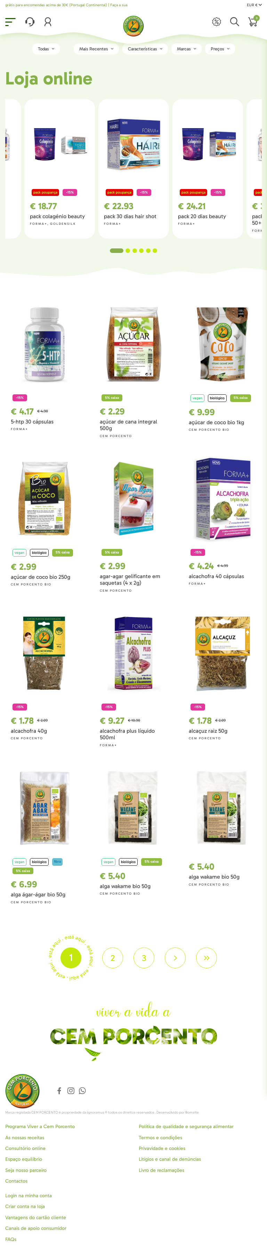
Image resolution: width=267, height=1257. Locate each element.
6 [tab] (155, 250)
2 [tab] (128, 250)
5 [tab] (148, 250)
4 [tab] (141, 250)
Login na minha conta (28, 1196)
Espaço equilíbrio (23, 1159)
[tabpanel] (133, 168)
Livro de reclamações (161, 1170)
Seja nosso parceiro (26, 1170)
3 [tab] (134, 250)
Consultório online (25, 1148)
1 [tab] (116, 250)
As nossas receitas (24, 1138)
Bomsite (192, 1112)
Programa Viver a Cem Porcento (40, 1126)
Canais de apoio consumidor (35, 1228)
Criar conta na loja (25, 1206)
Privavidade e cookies (162, 1148)
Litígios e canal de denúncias (170, 1159)
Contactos (16, 1181)
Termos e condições (160, 1138)
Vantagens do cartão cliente (35, 1218)
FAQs (10, 1239)
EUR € (254, 5)
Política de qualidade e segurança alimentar (186, 1126)
